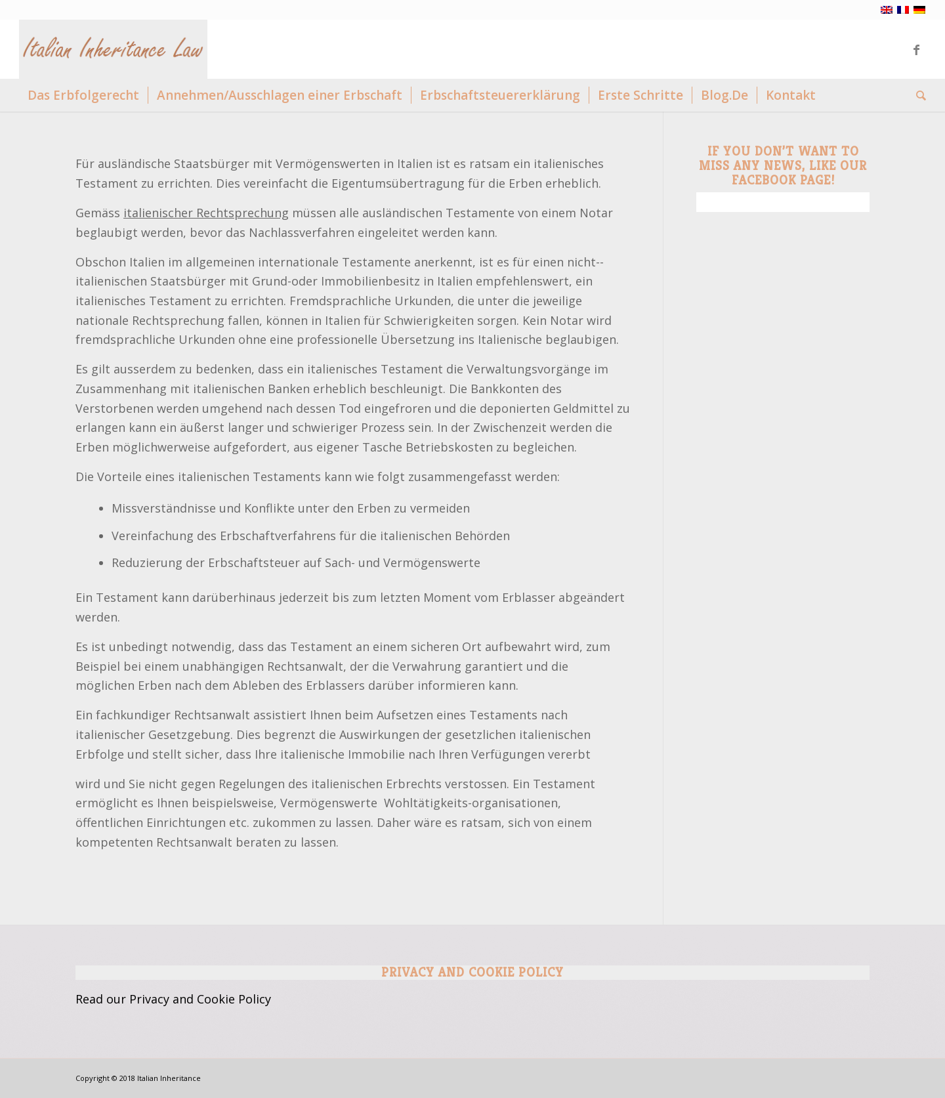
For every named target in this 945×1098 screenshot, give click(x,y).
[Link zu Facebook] (916, 49)
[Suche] (917, 95)
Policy (254, 999)
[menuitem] (83, 95)
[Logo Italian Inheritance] (113, 49)
